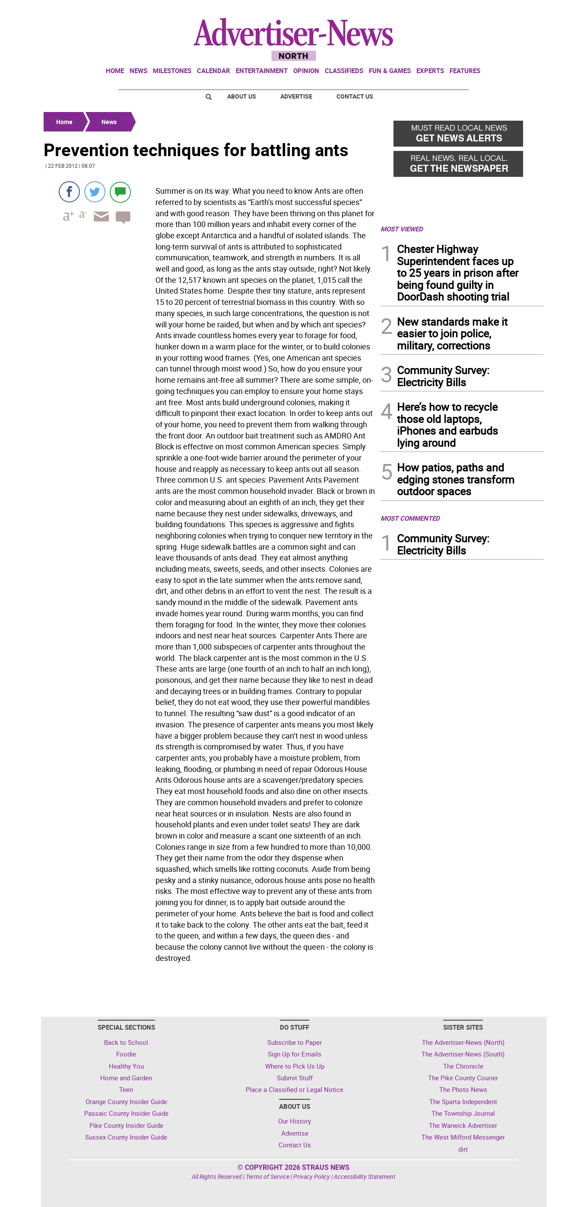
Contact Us (354, 96)
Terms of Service (267, 1176)
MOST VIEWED (402, 228)
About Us (241, 96)
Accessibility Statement (365, 1176)
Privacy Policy (311, 1176)
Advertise (296, 96)
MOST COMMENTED (410, 518)
